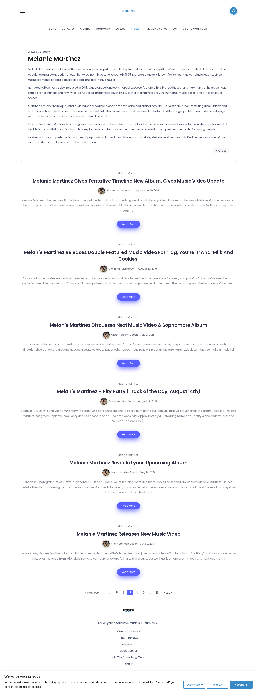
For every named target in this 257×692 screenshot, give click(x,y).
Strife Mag (128, 11)
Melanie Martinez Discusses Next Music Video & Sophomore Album (128, 325)
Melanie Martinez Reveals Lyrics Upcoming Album (128, 462)
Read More (128, 224)
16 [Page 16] (157, 593)
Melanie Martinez (128, 173)
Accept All (241, 684)
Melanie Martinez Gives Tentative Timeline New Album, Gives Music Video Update (128, 181)
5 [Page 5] (117, 593)
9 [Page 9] (144, 593)
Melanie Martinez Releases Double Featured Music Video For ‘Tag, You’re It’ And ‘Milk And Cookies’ (128, 255)
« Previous (92, 593)
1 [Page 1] (104, 593)
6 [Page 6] (124, 593)
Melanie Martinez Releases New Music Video (129, 534)
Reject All (217, 684)
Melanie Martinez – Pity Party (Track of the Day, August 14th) (128, 391)
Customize (193, 684)
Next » (167, 593)
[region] (128, 681)
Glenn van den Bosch (120, 190)
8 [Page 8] (137, 593)
